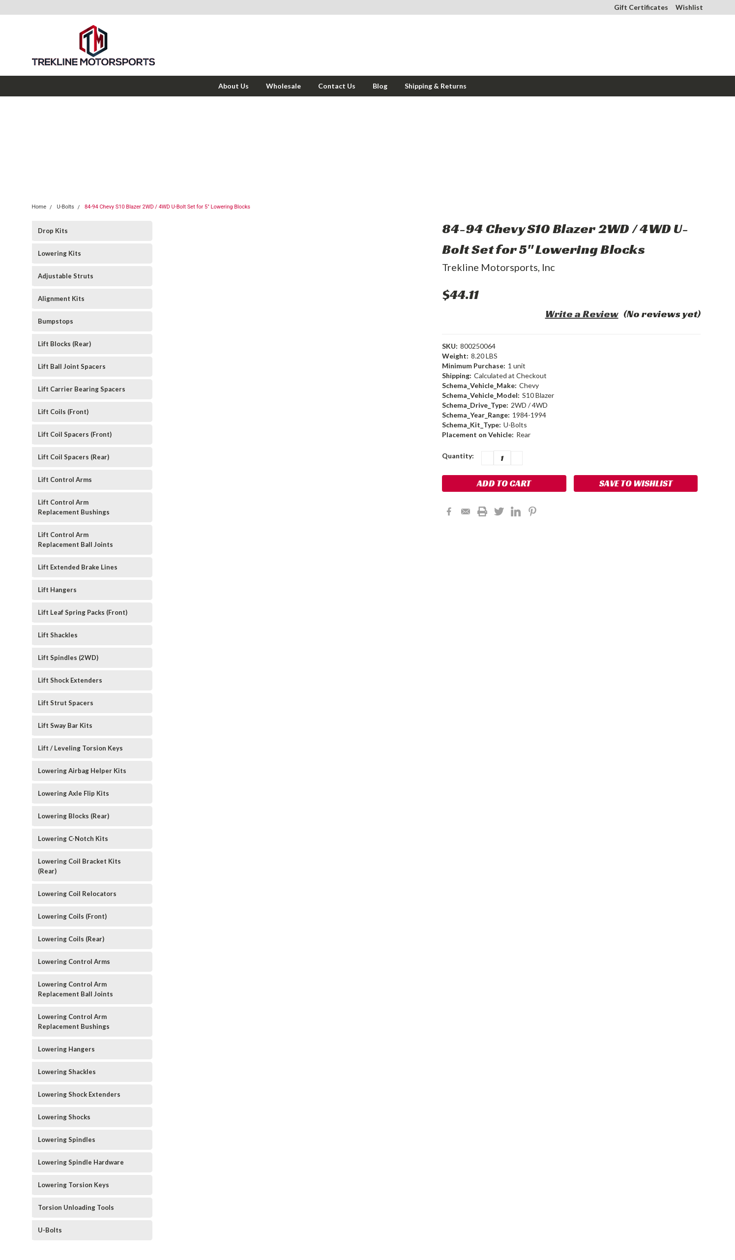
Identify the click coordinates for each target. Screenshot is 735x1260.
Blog (380, 86)
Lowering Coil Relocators (77, 894)
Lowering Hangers (66, 1049)
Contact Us (336, 86)
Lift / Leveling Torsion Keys (80, 748)
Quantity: (458, 455)
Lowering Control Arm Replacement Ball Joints (75, 989)
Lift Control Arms (65, 479)
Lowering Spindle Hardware (81, 1162)
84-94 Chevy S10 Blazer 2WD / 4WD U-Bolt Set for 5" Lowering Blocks (167, 207)
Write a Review (581, 313)
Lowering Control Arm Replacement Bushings (74, 1021)
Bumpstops (55, 321)
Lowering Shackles (67, 1072)
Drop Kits (53, 231)
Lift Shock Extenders (70, 680)
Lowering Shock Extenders (79, 1094)
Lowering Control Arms (74, 961)
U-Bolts (65, 207)
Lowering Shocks (64, 1117)
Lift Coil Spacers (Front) (75, 434)
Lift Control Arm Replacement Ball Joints (75, 539)
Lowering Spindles (66, 1139)
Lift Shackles (58, 635)
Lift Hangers (57, 590)
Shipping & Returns (436, 86)
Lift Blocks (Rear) (64, 344)
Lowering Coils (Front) (72, 916)
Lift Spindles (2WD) (68, 657)
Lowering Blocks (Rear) (73, 816)
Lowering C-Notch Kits (73, 838)
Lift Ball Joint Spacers (72, 366)
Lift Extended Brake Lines (78, 567)
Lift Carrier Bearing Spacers (81, 389)
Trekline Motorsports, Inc (498, 267)
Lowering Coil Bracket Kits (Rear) (79, 866)
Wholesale (283, 86)
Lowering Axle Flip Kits (73, 793)
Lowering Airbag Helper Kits (82, 771)
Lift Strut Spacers (65, 703)
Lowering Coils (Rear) (71, 939)
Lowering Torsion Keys (73, 1185)
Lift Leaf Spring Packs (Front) (82, 612)
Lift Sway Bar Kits (65, 725)
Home (39, 207)
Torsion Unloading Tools (76, 1207)
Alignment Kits (61, 298)
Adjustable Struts (65, 276)
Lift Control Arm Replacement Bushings (74, 507)
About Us (233, 86)
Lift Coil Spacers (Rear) (73, 457)
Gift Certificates (641, 7)
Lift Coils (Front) (63, 412)
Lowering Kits (59, 253)
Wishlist (689, 7)
